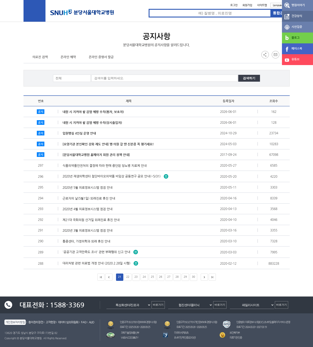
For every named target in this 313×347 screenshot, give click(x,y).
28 (177, 276)
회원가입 (247, 5)
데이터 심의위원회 (68, 322)
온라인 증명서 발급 (101, 57)
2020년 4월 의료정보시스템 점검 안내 (89, 209)
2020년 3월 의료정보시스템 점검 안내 (89, 230)
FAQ (83, 322)
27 (168, 276)
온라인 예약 (68, 57)
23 (136, 276)
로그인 (234, 5)
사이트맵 (262, 5)
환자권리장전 (35, 322)
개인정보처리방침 (15, 322)
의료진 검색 (40, 57)
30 (193, 276)
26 (160, 276)
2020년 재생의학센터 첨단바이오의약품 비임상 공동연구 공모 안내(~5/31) (115, 176)
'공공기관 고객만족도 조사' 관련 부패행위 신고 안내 (100, 251)
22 (127, 276)
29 (185, 276)
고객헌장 (50, 322)
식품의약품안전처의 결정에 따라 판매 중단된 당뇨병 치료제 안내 (106, 165)
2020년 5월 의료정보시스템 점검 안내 (89, 187)
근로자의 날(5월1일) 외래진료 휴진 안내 (90, 198)
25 (152, 276)
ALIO (91, 322)
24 (144, 276)
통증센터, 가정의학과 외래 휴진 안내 (87, 241)
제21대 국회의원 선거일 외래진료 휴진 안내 (92, 220)
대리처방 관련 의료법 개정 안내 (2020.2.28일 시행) (100, 263)
